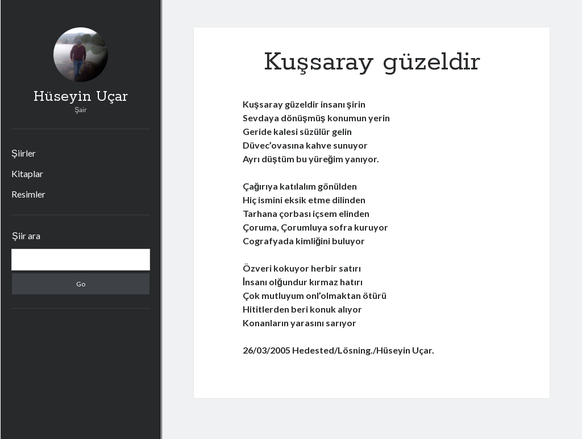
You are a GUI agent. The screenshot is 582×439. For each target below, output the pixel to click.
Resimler (28, 193)
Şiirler (23, 152)
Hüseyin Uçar (81, 97)
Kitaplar (27, 173)
